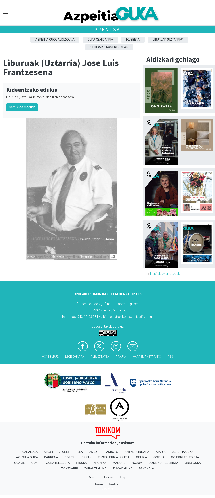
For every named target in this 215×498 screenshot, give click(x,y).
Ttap (123, 477)
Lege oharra (74, 356)
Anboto (112, 451)
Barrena (51, 457)
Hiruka (81, 462)
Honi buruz (50, 356)
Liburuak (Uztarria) (168, 39)
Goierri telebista (185, 457)
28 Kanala (146, 468)
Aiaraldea (30, 451)
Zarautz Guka (95, 468)
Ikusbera (133, 39)
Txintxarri (69, 468)
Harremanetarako (147, 356)
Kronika (99, 462)
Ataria (161, 451)
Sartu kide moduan (22, 107)
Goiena (158, 457)
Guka (35, 462)
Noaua (137, 462)
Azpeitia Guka (182, 451)
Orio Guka (193, 462)
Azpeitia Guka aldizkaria (55, 39)
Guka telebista (58, 462)
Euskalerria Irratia (114, 457)
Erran (87, 457)
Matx (92, 477)
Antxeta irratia (137, 451)
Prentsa (107, 29)
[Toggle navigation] (5, 13)
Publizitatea (100, 356)
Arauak (121, 356)
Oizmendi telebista (163, 462)
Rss (170, 356)
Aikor (48, 451)
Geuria (141, 457)
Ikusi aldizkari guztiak (165, 274)
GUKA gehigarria (100, 39)
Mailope (119, 462)
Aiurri (64, 451)
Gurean (107, 477)
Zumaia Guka (122, 468)
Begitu (70, 457)
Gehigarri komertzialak (109, 47)
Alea (79, 451)
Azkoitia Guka (27, 457)
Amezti (94, 451)
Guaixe (19, 462)
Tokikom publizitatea (107, 484)
